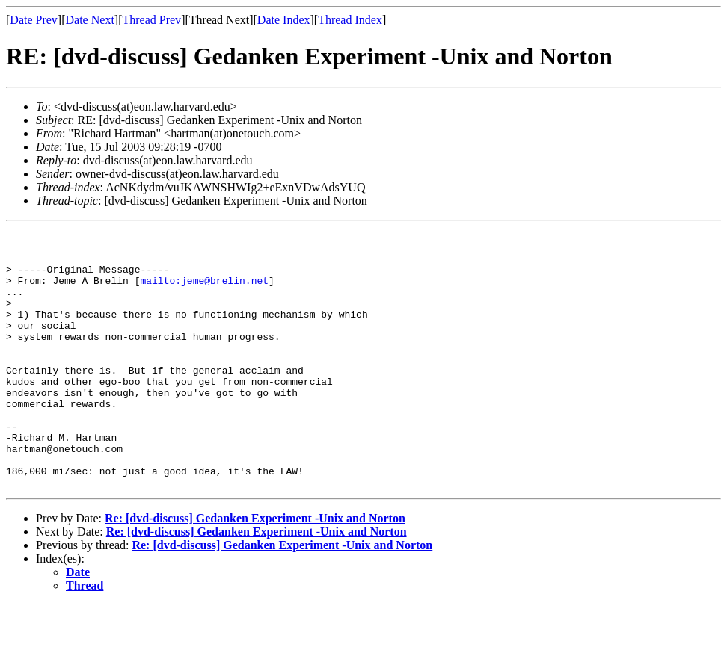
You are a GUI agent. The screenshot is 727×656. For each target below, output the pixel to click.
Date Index (283, 19)
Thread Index (350, 19)
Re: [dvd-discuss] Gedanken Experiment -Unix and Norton (255, 569)
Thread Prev (151, 19)
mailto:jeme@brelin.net (204, 291)
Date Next (90, 19)
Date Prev (34, 19)
